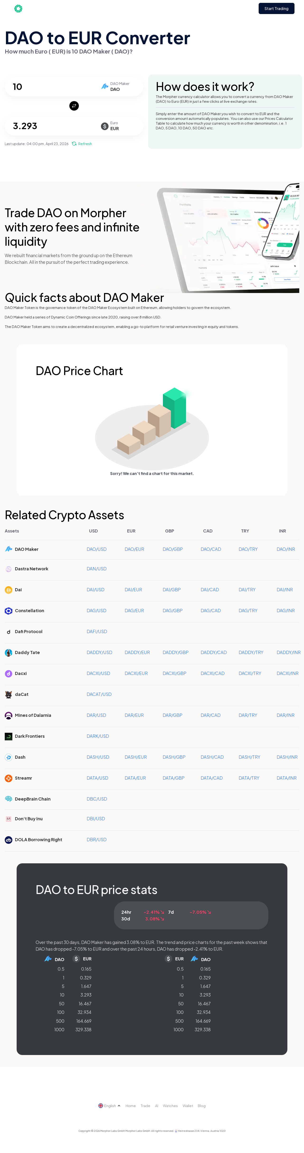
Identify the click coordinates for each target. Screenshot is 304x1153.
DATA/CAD (212, 778)
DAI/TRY (247, 589)
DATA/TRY (249, 778)
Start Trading (277, 8)
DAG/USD (96, 610)
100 (60, 1012)
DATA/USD (97, 778)
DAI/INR (285, 589)
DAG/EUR (134, 610)
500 (60, 1021)
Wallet (188, 1105)
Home (131, 1105)
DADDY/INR (289, 652)
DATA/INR (287, 778)
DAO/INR (286, 549)
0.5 (61, 969)
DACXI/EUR (136, 673)
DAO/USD (97, 549)
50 (61, 1003)
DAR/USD (96, 715)
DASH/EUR (136, 757)
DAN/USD (97, 568)
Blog (202, 1105)
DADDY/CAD (214, 652)
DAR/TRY (248, 715)
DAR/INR (285, 715)
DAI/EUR (133, 589)
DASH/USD (98, 757)
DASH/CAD (212, 757)
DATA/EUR (135, 778)
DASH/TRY (249, 757)
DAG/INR (286, 610)
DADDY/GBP (176, 652)
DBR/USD (97, 839)
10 (62, 994)
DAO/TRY (248, 549)
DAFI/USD (97, 631)
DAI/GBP (172, 589)
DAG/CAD (211, 610)
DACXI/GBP (174, 673)
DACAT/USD (99, 694)
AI (156, 1105)
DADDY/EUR (137, 652)
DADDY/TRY (251, 652)
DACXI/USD (98, 673)
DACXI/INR (288, 673)
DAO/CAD (211, 549)
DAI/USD (95, 589)
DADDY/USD (99, 652)
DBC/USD (97, 798)
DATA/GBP (174, 778)
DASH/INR (287, 757)
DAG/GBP (173, 610)
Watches (170, 1105)
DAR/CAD (211, 715)
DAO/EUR (134, 549)
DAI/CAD (210, 589)
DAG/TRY (248, 610)
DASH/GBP (174, 757)
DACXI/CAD (213, 673)
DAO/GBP (173, 549)
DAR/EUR (134, 715)
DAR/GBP (172, 715)
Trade (145, 1105)
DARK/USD (98, 736)
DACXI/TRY (250, 673)
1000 (59, 1029)
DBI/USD (96, 818)
